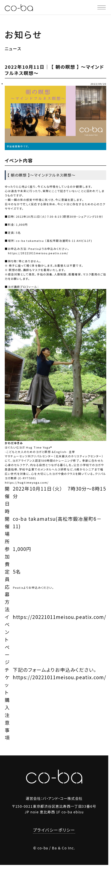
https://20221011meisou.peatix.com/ (38, 253)
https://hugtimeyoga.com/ (27, 482)
